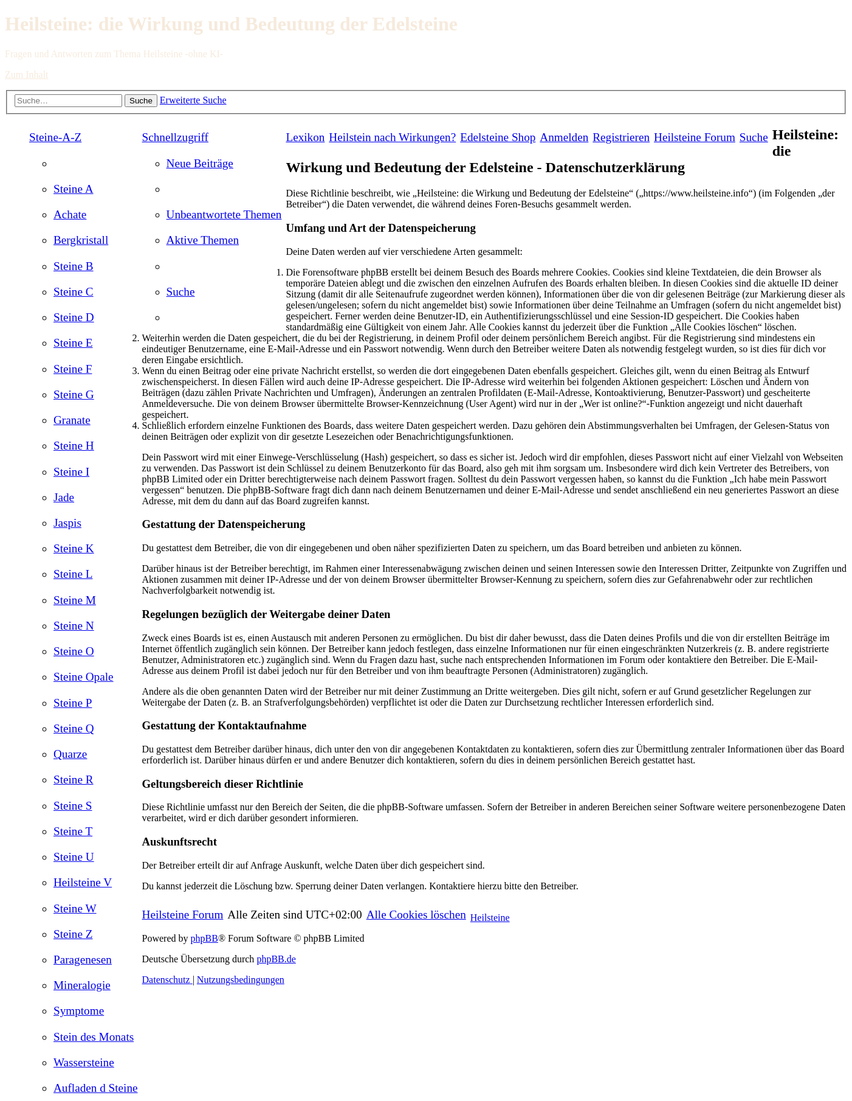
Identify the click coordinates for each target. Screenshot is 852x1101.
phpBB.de (275, 959)
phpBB (204, 938)
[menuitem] (73, 188)
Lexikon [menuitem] (305, 137)
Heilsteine (490, 917)
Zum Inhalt (27, 74)
